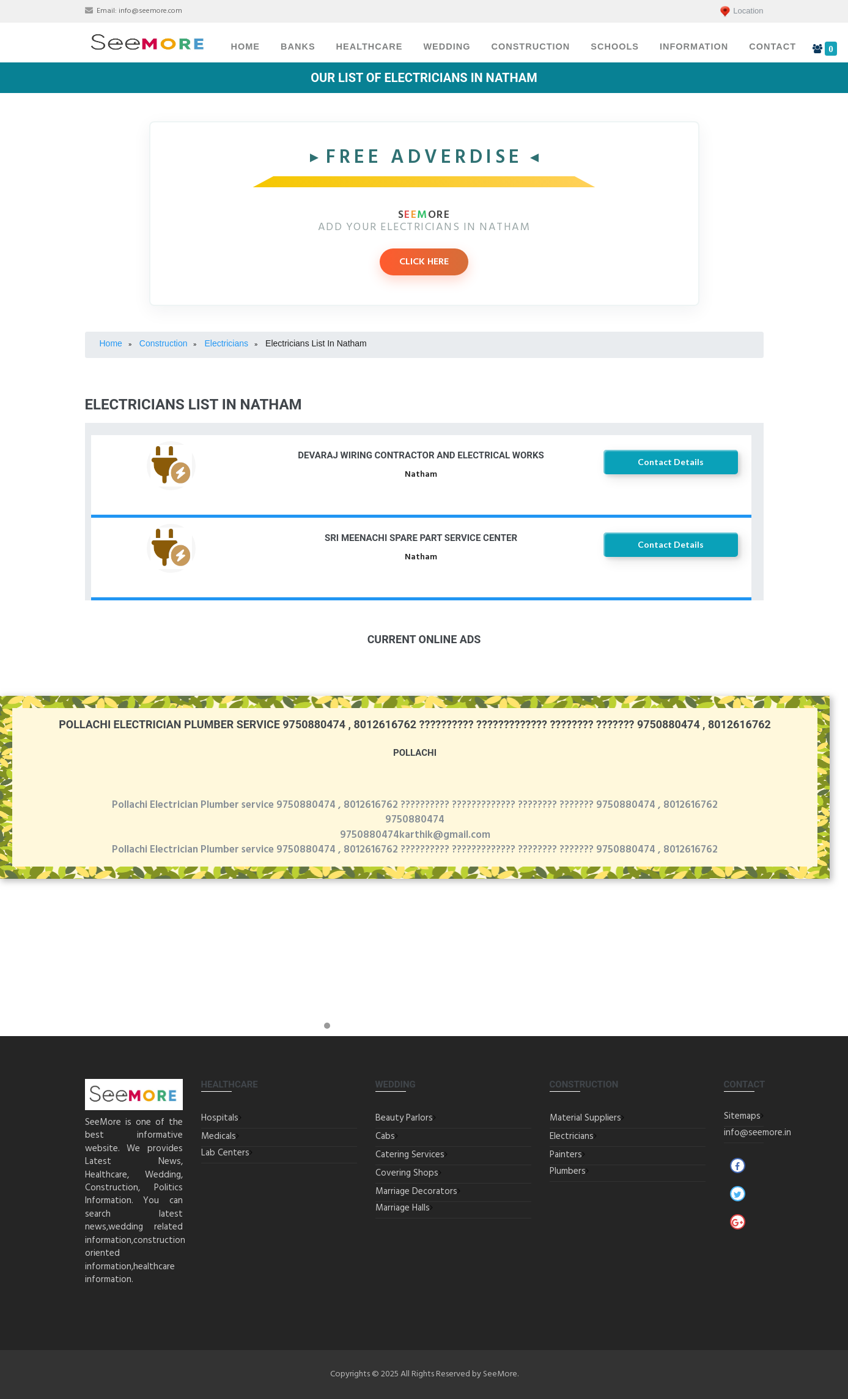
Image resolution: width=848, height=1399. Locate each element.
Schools (615, 46)
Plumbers (568, 1171)
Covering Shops (406, 1173)
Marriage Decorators (416, 1191)
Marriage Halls (402, 1208)
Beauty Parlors (404, 1118)
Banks (298, 46)
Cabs (385, 1136)
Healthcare (369, 46)
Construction (530, 46)
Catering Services (409, 1155)
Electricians (572, 1136)
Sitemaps (742, 1116)
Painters (566, 1155)
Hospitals (219, 1118)
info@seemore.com (150, 11)
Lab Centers (225, 1153)
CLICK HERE (424, 262)
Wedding (446, 46)
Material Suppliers (585, 1118)
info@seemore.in (757, 1133)
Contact (772, 46)
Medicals (218, 1136)
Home (245, 46)
